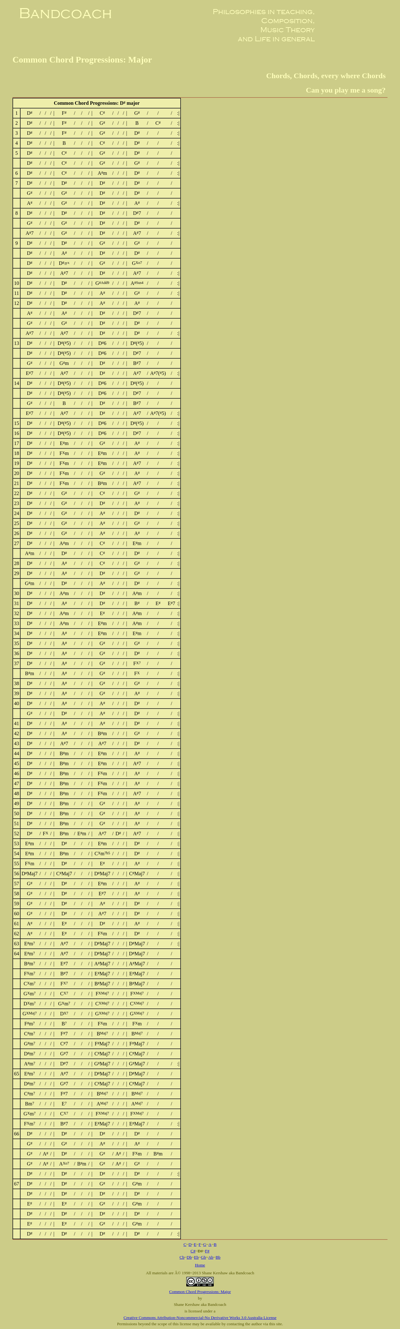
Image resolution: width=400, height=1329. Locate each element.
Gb (203, 1257)
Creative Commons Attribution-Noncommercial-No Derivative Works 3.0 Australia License (200, 1317)
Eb (196, 1257)
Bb (218, 1257)
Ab (210, 1257)
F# (207, 1251)
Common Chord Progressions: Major (200, 1291)
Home (200, 1265)
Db (189, 1257)
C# (193, 1251)
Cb (182, 1257)
